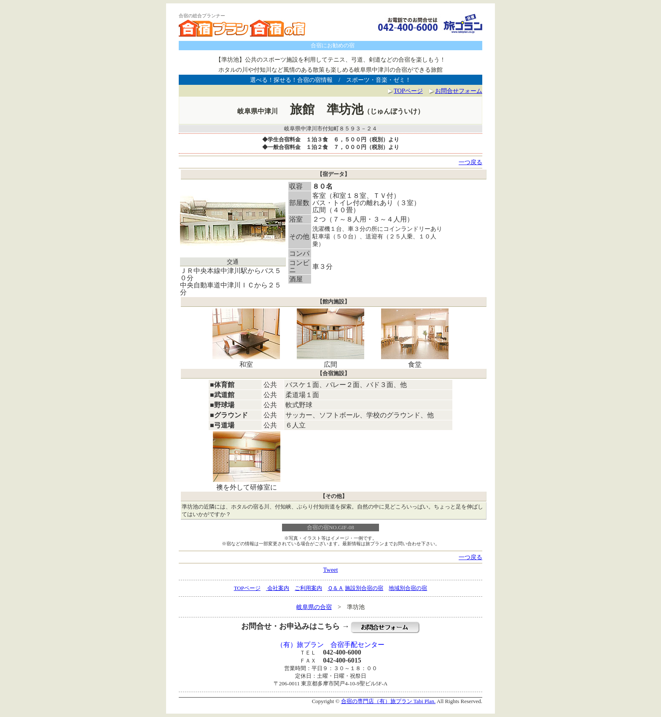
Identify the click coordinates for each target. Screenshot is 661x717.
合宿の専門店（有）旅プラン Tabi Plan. (388, 701)
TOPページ (408, 90)
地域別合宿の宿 (408, 588)
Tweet (330, 569)
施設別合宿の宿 (364, 588)
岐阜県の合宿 (314, 606)
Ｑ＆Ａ (336, 588)
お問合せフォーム (455, 90)
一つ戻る (470, 162)
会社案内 (277, 588)
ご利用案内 (308, 588)
